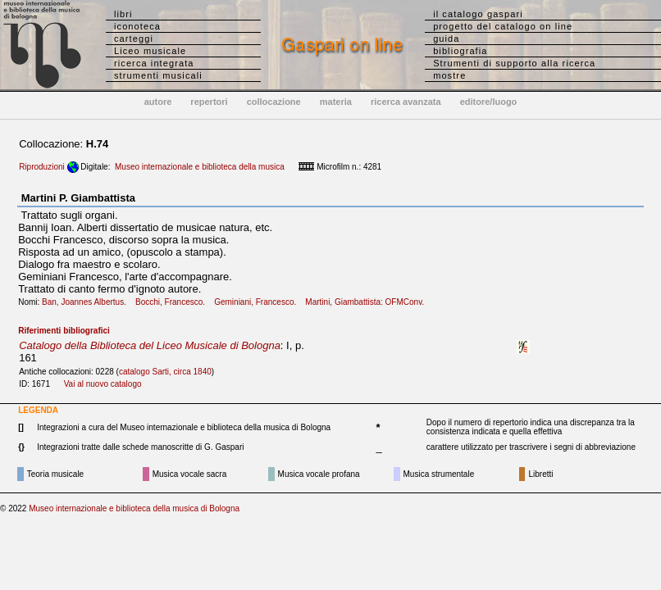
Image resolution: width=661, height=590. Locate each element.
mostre (449, 75)
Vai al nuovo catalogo (103, 383)
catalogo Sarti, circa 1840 (165, 371)
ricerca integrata (154, 63)
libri (123, 14)
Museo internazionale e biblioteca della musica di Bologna (134, 508)
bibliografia (460, 51)
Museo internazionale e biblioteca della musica (200, 166)
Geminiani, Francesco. (258, 301)
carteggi (133, 38)
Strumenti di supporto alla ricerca (514, 63)
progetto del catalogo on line (502, 26)
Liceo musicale (150, 51)
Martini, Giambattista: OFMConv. (368, 301)
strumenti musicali (158, 75)
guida (446, 38)
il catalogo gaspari (478, 14)
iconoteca (137, 26)
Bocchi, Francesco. (173, 301)
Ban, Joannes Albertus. (87, 301)
